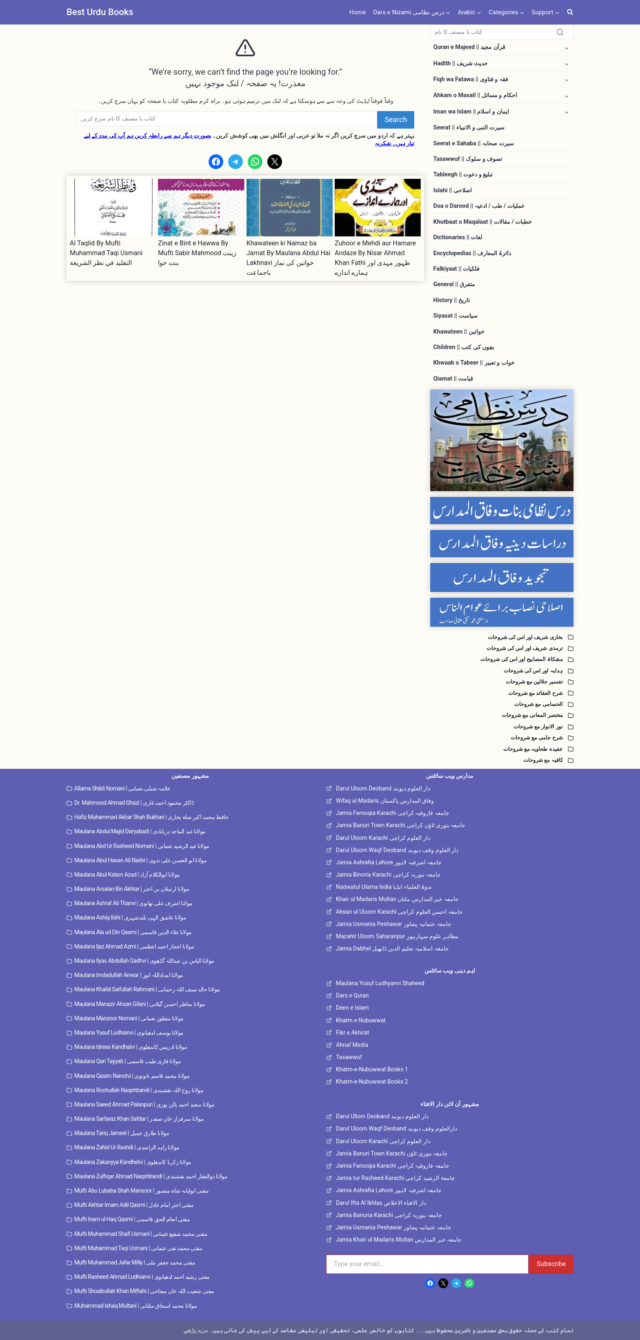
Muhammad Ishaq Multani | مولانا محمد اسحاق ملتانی (135, 1305)
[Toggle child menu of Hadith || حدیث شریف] (566, 63)
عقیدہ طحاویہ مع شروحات (531, 749)
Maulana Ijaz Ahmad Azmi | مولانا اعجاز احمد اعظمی (134, 946)
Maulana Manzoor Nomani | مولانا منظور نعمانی (129, 1018)
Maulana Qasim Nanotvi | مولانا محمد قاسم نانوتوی (131, 1076)
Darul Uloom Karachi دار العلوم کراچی (383, 838)
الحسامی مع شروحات (536, 704)
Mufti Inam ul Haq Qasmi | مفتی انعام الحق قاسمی (132, 1219)
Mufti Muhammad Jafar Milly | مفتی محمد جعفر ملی (134, 1262)
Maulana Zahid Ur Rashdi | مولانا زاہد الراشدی (127, 1147)
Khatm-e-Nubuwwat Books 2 (372, 1081)
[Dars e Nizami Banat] (501, 510)
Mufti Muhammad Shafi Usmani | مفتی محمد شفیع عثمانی (140, 1234)
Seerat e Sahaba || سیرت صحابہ (473, 143)
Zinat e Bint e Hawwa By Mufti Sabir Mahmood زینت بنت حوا (197, 253)
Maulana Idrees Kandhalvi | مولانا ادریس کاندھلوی (130, 1047)
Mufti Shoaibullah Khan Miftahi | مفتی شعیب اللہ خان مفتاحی (144, 1291)
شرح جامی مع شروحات (534, 737)
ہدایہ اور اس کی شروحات (530, 670)
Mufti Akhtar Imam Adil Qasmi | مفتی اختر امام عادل (133, 1205)
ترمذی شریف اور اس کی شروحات (521, 648)
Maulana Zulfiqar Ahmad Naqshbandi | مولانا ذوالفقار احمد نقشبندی (150, 1176)
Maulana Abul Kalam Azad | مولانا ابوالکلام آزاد (127, 874)
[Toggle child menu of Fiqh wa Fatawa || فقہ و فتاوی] (566, 79)
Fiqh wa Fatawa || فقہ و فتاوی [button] (470, 79)
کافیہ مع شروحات (541, 760)
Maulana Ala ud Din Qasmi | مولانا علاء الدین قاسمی (133, 932)
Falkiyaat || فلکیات (456, 268)
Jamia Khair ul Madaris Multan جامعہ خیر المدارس (399, 1239)
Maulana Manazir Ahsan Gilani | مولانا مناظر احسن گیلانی (139, 1004)
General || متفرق (454, 284)
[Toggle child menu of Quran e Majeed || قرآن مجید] (566, 47)
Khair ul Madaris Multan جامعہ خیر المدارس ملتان (397, 899)
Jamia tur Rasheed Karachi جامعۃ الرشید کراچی (395, 1178)
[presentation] (113, 207)
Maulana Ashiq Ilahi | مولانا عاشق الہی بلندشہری (130, 917)
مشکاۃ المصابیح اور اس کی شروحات (518, 659)
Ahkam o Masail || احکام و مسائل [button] (475, 95)
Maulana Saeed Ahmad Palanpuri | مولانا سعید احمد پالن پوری (144, 1104)
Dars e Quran (352, 995)
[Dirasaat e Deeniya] (501, 543)
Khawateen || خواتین (458, 331)
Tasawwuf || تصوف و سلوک (467, 159)
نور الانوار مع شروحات (536, 726)
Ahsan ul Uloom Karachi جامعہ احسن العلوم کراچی (399, 911)
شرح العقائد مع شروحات (533, 693)
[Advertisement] (245, 338)
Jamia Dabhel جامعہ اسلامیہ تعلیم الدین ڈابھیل (392, 948)
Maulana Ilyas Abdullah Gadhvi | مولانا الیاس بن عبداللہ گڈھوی (144, 960)
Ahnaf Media (352, 1045)
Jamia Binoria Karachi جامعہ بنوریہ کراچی (388, 874)
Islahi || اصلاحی (452, 190)
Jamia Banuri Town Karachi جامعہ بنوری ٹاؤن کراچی (400, 825)
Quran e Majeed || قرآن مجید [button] (469, 47)
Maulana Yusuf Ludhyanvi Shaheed (380, 983)
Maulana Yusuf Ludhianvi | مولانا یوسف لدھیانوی (129, 1032)
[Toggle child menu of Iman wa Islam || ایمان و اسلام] (566, 111)
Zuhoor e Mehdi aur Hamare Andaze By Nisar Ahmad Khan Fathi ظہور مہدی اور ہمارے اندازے (375, 257)
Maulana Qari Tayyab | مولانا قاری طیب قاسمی (127, 1061)
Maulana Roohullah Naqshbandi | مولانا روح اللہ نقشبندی (138, 1090)
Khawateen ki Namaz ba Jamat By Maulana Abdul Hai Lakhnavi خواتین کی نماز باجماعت (289, 257)
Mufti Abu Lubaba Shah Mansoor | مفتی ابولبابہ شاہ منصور (141, 1190)
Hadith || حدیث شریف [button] (460, 63)
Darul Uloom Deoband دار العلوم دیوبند (383, 788)
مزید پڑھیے (195, 1330)
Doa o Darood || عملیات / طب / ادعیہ (478, 206)
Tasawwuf (349, 1057)
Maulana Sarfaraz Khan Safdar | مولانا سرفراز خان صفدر (139, 1118)
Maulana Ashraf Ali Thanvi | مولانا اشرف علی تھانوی (133, 903)
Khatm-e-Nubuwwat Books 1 (372, 1069)
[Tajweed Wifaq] (501, 577)
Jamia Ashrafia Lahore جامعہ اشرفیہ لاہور (389, 862)
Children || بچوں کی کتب (464, 347)
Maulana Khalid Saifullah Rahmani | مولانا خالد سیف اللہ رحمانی (147, 989)
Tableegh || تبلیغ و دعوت (463, 174)
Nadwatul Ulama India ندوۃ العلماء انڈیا (384, 887)
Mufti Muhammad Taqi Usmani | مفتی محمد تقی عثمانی (138, 1248)
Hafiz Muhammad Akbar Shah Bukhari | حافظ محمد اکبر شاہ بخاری (151, 817)
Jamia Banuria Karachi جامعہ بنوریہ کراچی (389, 1215)
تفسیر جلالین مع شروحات (532, 681)
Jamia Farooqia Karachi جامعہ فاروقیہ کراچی (392, 813)
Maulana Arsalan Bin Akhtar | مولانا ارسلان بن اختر (131, 889)
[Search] (226, 119)
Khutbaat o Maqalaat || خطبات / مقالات (482, 221)
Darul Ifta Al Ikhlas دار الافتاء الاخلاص (381, 1203)
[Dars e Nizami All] (501, 441)
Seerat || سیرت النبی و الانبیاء (468, 127)
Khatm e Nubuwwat (361, 1020)
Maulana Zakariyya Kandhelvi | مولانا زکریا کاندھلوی (132, 1162)
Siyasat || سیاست (455, 315)
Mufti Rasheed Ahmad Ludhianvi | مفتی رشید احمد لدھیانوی (142, 1276)
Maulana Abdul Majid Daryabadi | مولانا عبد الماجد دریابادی (140, 831)
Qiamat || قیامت (453, 378)
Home (357, 12)
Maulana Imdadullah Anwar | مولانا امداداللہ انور (128, 975)
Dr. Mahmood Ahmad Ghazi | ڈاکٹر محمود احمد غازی (133, 802)
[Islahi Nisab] (501, 612)
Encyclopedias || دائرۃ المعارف (472, 253)
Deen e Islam (352, 1007)
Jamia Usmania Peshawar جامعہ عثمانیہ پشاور (393, 924)
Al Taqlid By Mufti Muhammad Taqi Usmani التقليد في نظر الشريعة (106, 253)
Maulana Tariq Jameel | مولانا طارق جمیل (121, 1133)
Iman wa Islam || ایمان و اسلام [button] (471, 111)
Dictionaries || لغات (457, 237)
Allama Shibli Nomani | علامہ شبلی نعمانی (122, 788)
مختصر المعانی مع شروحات (529, 715)
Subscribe (551, 1264)
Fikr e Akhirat (352, 1032)
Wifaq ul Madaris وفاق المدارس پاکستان (385, 800)
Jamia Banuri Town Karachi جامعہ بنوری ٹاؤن (392, 1153)
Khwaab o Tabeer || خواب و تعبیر (474, 362)
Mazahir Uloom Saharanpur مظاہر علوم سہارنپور (397, 936)
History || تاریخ (451, 300)
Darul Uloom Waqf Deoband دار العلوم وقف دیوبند (397, 850)
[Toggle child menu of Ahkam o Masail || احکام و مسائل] (566, 95)
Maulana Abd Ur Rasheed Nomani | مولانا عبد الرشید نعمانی (141, 846)
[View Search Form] (570, 12)
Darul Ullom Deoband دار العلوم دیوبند (382, 1116)
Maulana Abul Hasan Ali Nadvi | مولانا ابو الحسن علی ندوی (140, 860)
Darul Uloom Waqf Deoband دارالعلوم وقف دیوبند (396, 1128)
